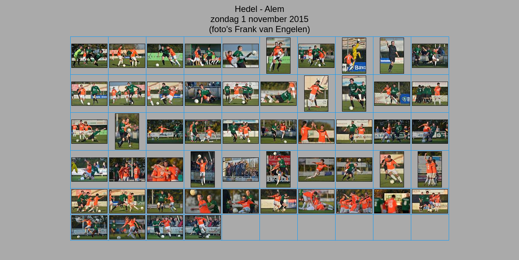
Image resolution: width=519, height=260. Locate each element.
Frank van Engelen (271, 29)
